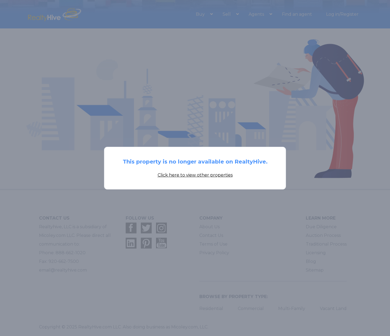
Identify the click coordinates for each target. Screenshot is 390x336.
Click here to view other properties (195, 175)
